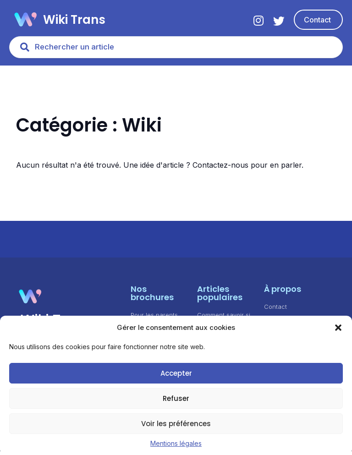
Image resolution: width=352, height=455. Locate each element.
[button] (338, 327)
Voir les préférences (176, 423)
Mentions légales (176, 443)
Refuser (176, 398)
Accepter (176, 373)
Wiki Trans (74, 19)
